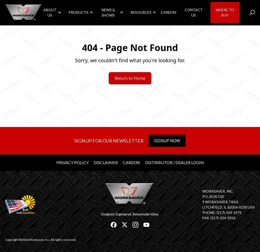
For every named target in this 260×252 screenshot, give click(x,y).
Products (78, 12)
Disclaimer (106, 162)
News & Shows (108, 12)
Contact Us (194, 12)
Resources (141, 12)
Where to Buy (225, 12)
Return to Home (130, 78)
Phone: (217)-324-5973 (221, 212)
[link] (24, 12)
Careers (168, 12)
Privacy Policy (72, 162)
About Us (49, 12)
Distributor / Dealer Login (174, 162)
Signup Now (167, 141)
